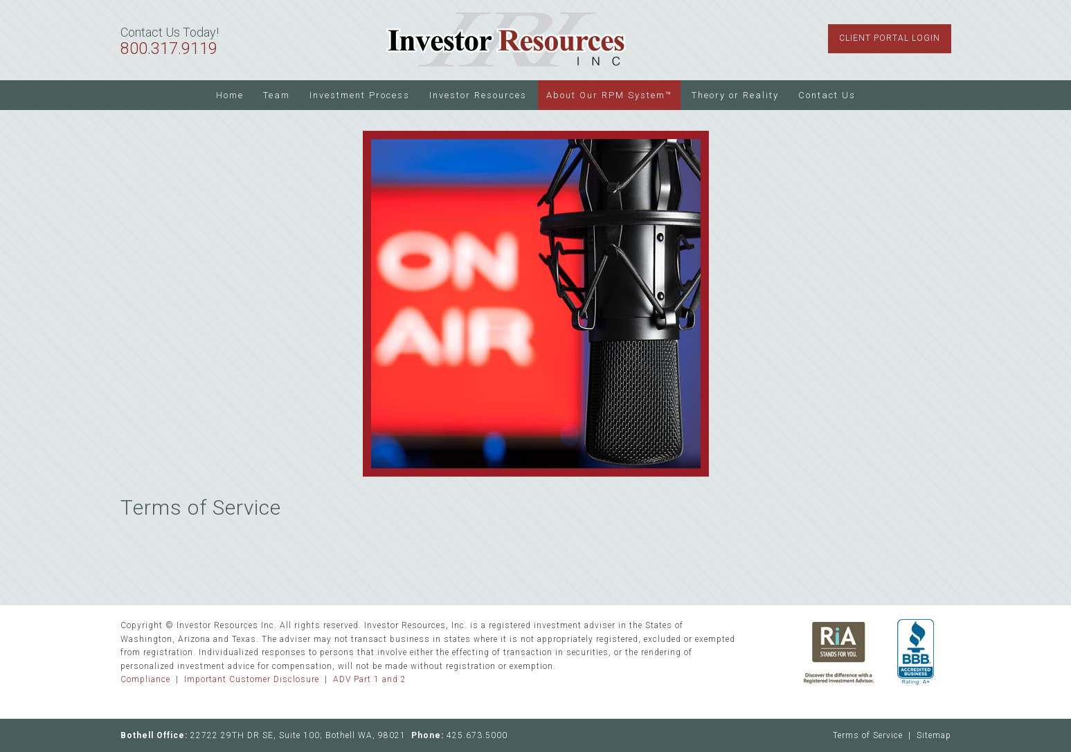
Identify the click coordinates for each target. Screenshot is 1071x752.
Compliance (145, 679)
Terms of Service (868, 735)
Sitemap (934, 735)
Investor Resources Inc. (507, 40)
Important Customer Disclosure (251, 679)
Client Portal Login (889, 38)
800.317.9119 (168, 48)
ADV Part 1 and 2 (369, 679)
